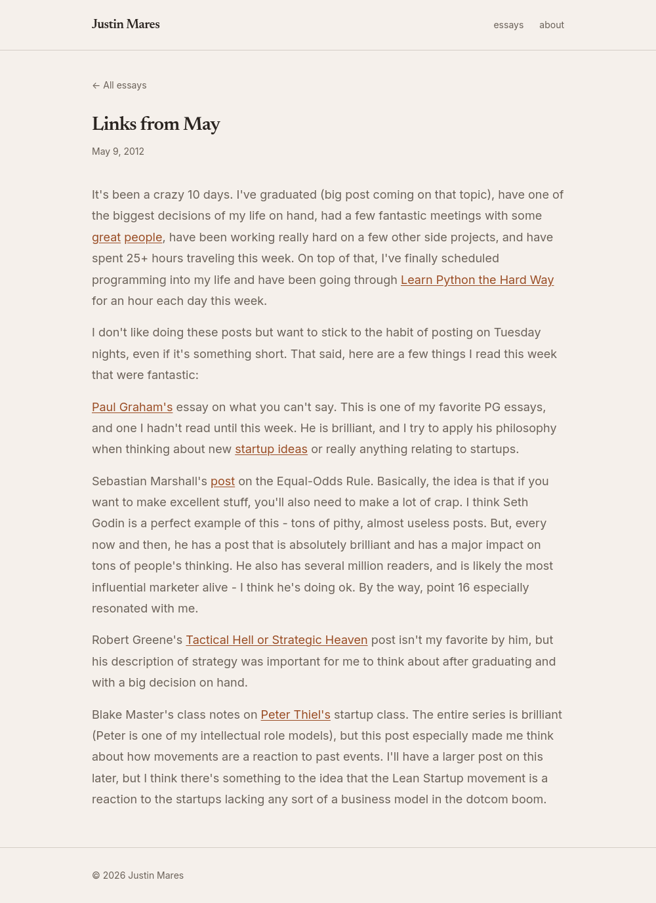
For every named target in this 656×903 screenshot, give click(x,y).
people (143, 237)
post (223, 481)
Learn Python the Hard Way (477, 280)
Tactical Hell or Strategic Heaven (276, 640)
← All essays (119, 84)
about (551, 24)
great (106, 237)
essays (508, 24)
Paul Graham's (132, 407)
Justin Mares (125, 24)
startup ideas (271, 449)
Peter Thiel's (296, 714)
